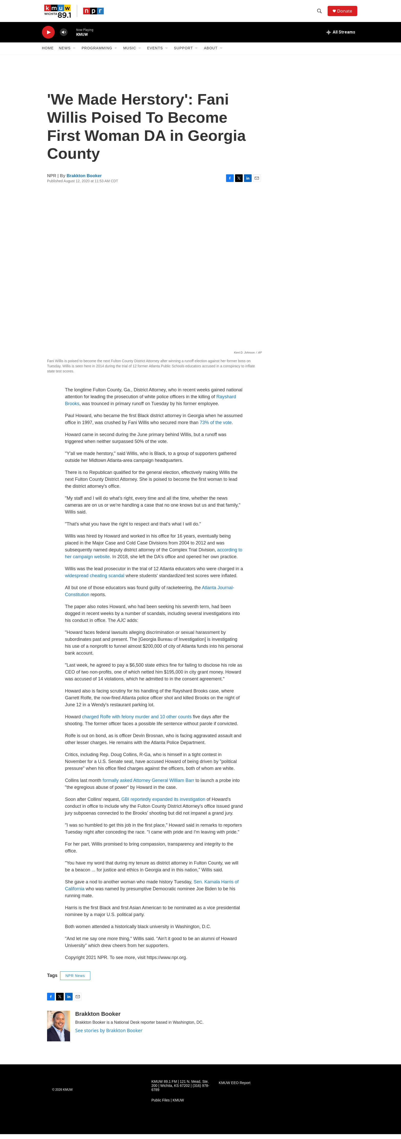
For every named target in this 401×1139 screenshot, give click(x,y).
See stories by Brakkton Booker (108, 1035)
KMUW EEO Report (234, 1088)
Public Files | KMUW (167, 1105)
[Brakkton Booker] (58, 1031)
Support (183, 53)
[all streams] (340, 37)
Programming (97, 53)
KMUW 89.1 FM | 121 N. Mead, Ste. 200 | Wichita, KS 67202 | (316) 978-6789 (180, 1091)
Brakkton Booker (84, 180)
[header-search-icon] (320, 13)
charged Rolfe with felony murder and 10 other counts (137, 721)
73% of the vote (216, 427)
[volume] (63, 37)
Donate (346, 13)
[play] (48, 37)
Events (155, 53)
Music (129, 53)
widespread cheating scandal (94, 580)
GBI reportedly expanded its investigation (163, 804)
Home (48, 53)
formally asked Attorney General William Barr (149, 785)
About (210, 53)
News (65, 53)
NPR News (75, 980)
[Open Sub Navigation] (74, 53)
